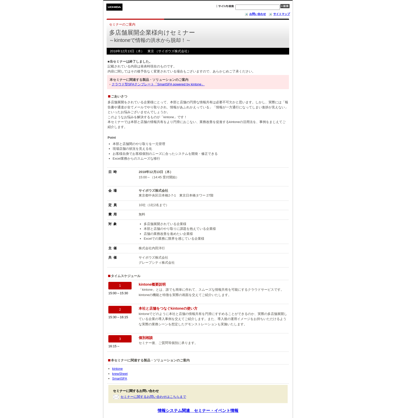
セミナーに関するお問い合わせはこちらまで (153, 397)
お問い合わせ (255, 13)
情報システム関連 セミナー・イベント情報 (198, 410)
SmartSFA (119, 378)
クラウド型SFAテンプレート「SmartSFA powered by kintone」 (158, 84)
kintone (117, 369)
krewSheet (120, 374)
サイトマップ (279, 13)
